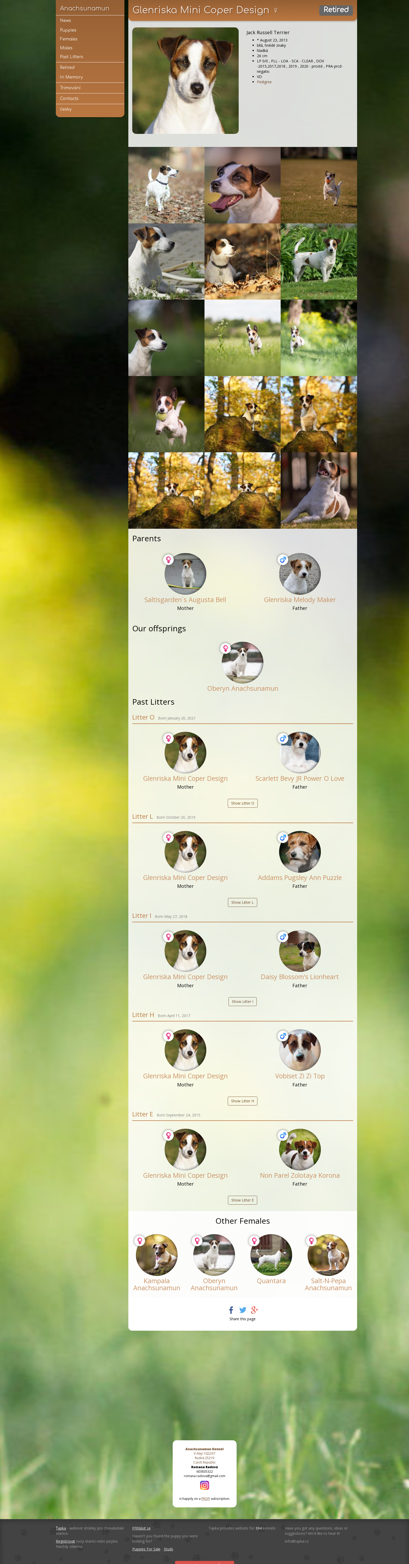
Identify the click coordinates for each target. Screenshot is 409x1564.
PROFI (205, 1498)
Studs (168, 1549)
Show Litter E (242, 1200)
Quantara (271, 1280)
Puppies (68, 30)
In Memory (71, 77)
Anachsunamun (85, 8)
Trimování (70, 88)
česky (65, 109)
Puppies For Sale (146, 1549)
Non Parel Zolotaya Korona (300, 1175)
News (65, 20)
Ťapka (61, 1528)
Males (66, 48)
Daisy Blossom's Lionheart (300, 976)
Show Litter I (242, 1001)
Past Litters (71, 57)
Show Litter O (242, 803)
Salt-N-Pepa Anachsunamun (328, 1284)
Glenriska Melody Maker (300, 599)
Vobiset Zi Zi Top (300, 1075)
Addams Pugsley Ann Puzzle (300, 877)
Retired (67, 67)
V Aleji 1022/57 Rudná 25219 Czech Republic (204, 1456)
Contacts (69, 98)
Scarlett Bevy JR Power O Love (300, 778)
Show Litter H (242, 1100)
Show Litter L (242, 902)
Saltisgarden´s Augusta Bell (185, 599)
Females (68, 39)
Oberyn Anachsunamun (242, 688)
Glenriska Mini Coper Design (185, 778)
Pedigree (264, 81)
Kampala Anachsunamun (156, 1284)
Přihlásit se (141, 1528)
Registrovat (65, 1541)
